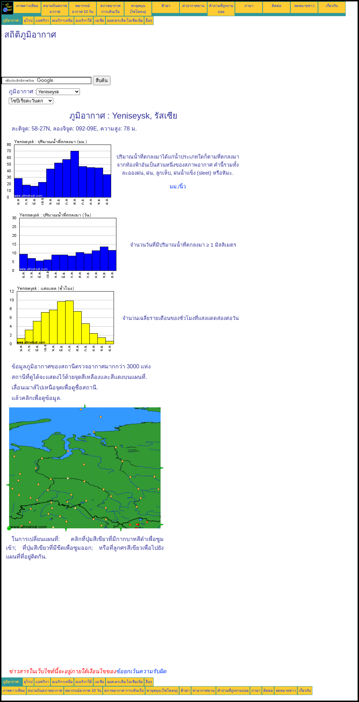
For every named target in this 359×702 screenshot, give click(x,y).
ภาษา (248, 6)
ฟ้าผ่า (165, 6)
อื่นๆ (148, 20)
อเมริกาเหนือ (62, 20)
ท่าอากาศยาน (193, 6)
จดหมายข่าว (304, 6)
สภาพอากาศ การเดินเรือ (124, 690)
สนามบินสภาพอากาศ (45, 690)
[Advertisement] (129, 60)
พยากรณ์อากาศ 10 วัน (83, 690)
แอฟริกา (42, 20)
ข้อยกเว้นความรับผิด (141, 671)
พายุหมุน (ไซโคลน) (162, 690)
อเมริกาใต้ (83, 20)
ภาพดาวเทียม (27, 6)
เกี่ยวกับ (332, 6)
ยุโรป (28, 20)
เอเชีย (99, 20)
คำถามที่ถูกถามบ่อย (233, 690)
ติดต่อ (276, 6)
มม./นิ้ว (178, 186)
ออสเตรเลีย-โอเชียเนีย (125, 20)
